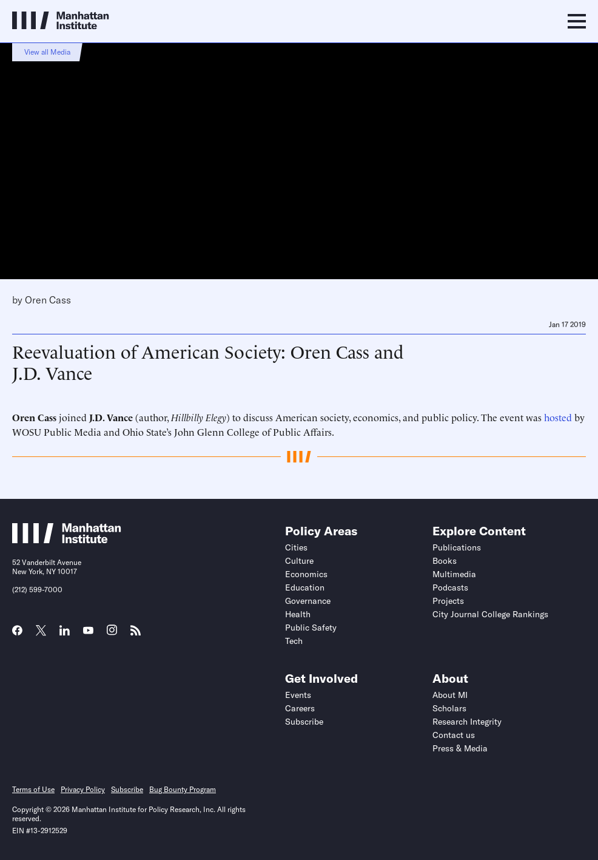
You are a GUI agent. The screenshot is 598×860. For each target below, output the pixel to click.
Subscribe (304, 721)
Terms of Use (33, 789)
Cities (296, 547)
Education (304, 587)
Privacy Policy (83, 789)
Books (444, 560)
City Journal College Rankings (490, 614)
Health (298, 614)
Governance (308, 600)
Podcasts (450, 587)
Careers (300, 708)
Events (298, 694)
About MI (450, 694)
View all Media (47, 51)
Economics (306, 574)
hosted (558, 417)
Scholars (449, 708)
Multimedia (454, 574)
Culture (299, 560)
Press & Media (460, 748)
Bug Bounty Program (182, 789)
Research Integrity (467, 721)
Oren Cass (48, 300)
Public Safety (311, 627)
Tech (294, 640)
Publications (456, 547)
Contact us (453, 735)
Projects (448, 600)
